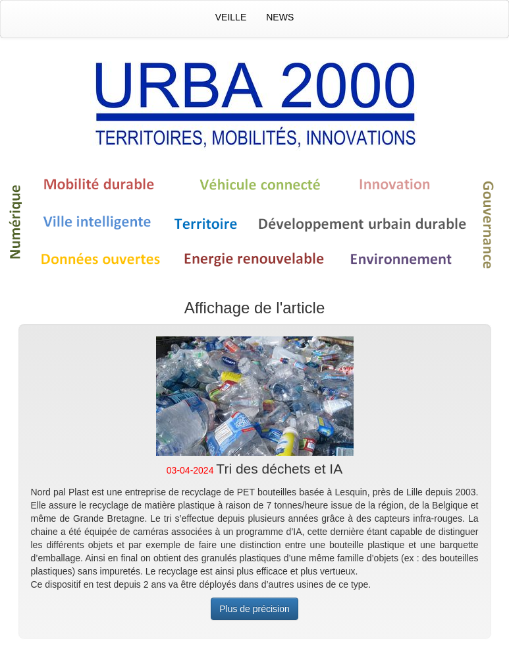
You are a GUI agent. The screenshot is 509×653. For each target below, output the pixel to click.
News (280, 17)
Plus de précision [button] (254, 609)
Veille (230, 17)
